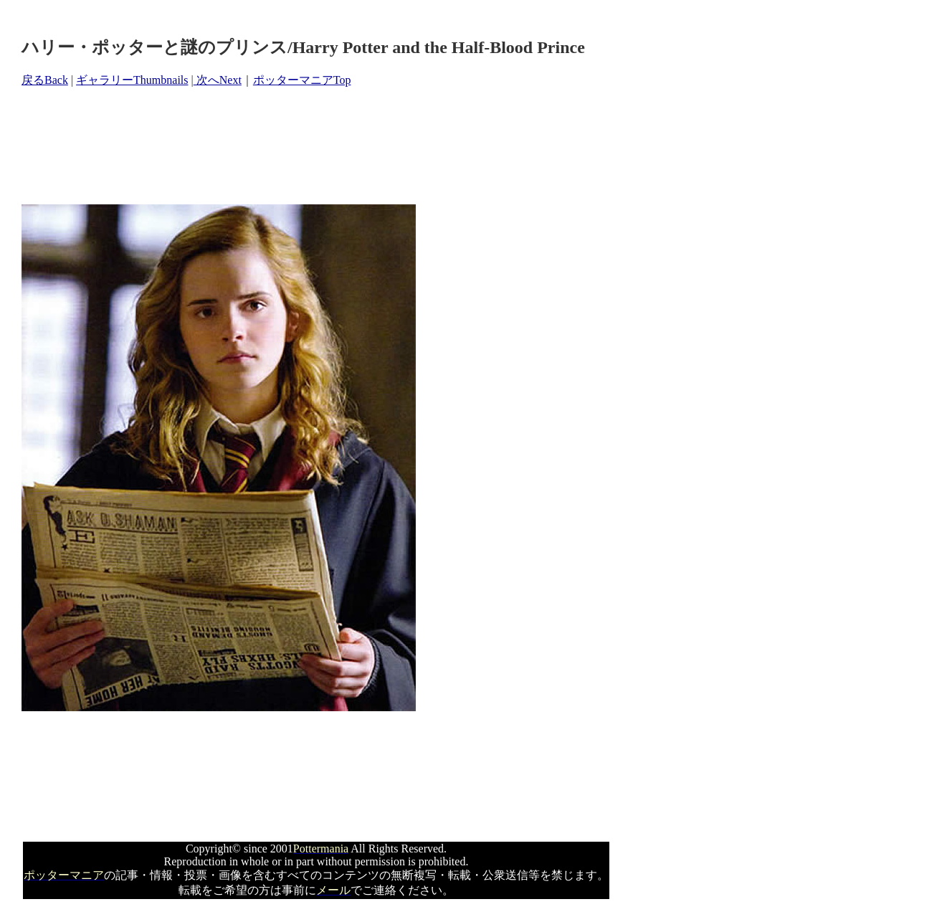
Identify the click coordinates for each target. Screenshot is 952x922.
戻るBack (45, 80)
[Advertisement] (282, 146)
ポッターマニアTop (302, 80)
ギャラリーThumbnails (132, 80)
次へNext (218, 80)
